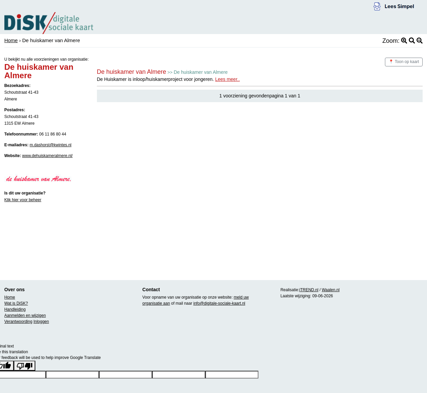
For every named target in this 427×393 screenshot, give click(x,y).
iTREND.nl (308, 290)
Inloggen (41, 321)
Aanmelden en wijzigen (25, 315)
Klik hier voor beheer (22, 200)
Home (11, 40)
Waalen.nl (331, 290)
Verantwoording (18, 321)
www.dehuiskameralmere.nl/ (47, 155)
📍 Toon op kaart (404, 61)
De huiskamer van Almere (131, 71)
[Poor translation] (24, 366)
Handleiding (15, 309)
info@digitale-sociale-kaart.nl (219, 303)
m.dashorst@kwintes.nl (50, 145)
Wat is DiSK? (16, 303)
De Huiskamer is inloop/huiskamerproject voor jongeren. (168, 79)
